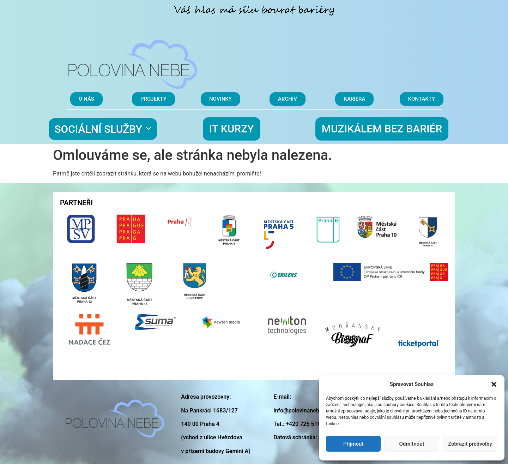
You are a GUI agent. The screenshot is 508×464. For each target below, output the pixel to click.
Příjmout (353, 444)
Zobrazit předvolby (470, 444)
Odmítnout (411, 444)
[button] (493, 384)
